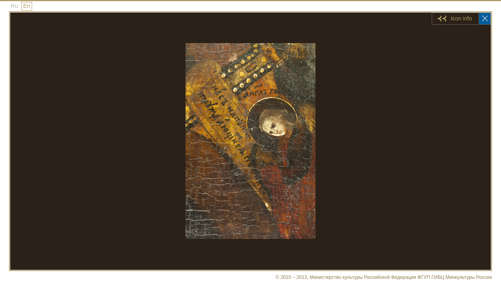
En (26, 6)
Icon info (461, 18)
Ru (14, 6)
